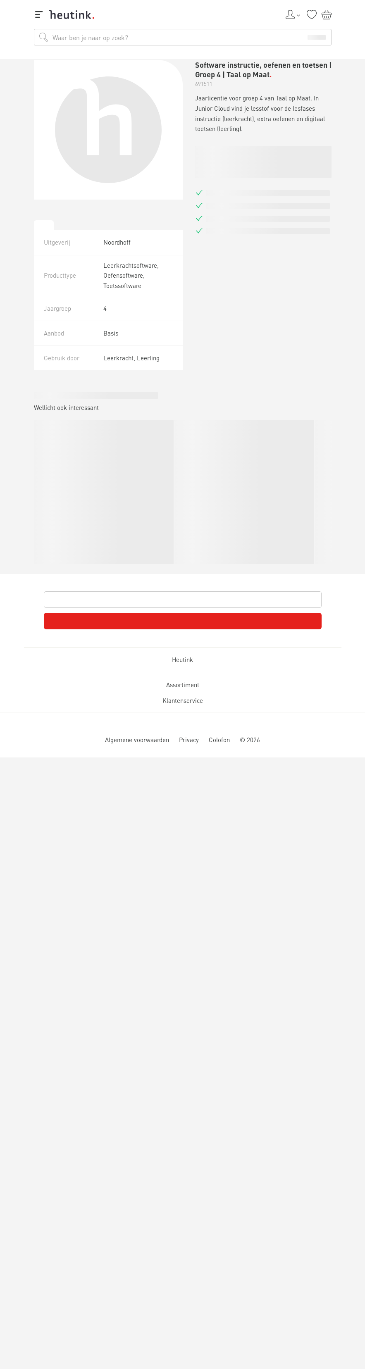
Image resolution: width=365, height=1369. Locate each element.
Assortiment (182, 685)
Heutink (182, 660)
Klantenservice (182, 701)
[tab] (44, 225)
